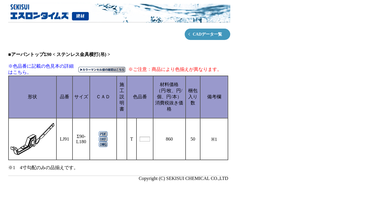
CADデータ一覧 (207, 34)
